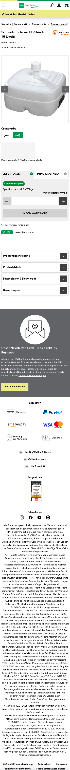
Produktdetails (8, 43)
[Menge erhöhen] (63, 201)
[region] (35, 89)
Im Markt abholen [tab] (53, 174)
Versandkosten (54, 525)
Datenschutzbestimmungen (32, 376)
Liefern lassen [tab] (18, 174)
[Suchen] (52, 5)
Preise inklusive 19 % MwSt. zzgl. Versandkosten (22, 160)
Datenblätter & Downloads (35, 279)
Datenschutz (44, 763)
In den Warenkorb (35, 213)
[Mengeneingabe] (35, 201)
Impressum (61, 763)
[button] (20, 14)
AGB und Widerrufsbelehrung (18, 763)
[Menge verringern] (7, 201)
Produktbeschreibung (35, 256)
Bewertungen (35, 290)
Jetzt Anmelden (15, 387)
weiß (17, 135)
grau (6, 135)
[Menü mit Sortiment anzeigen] (3, 5)
